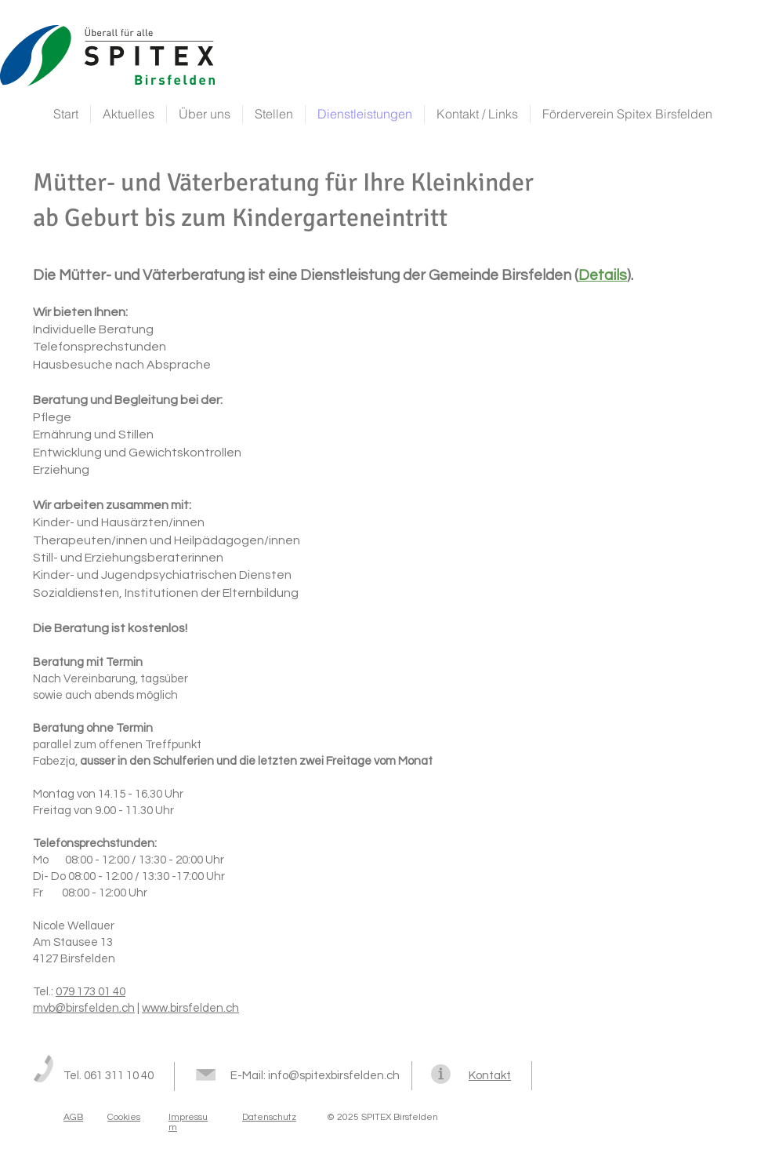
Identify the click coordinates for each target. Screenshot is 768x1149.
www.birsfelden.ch (190, 1008)
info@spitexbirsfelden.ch (334, 1076)
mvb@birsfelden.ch (84, 1008)
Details (602, 275)
